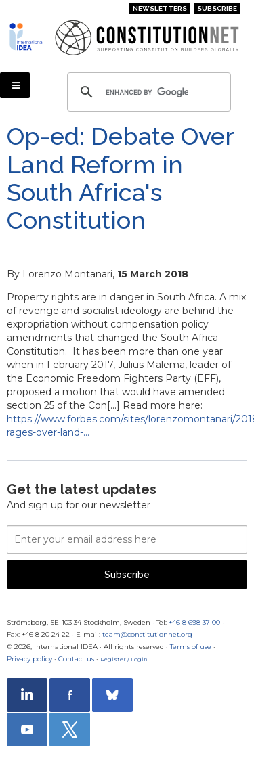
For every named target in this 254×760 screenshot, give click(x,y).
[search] (147, 92)
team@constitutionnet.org (147, 634)
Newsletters (160, 8)
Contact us (76, 658)
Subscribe (217, 8)
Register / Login (124, 659)
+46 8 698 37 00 (194, 622)
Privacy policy (29, 658)
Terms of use (190, 646)
